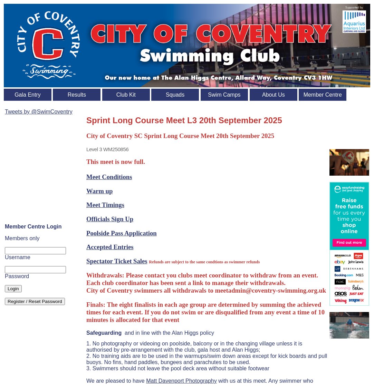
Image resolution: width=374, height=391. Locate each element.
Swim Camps (224, 95)
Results (77, 95)
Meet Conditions (109, 176)
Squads (175, 95)
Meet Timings (105, 204)
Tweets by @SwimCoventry (39, 112)
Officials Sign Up (109, 219)
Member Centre (323, 95)
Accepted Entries (110, 247)
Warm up (99, 191)
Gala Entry (28, 95)
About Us (273, 95)
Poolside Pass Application (121, 233)
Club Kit (126, 95)
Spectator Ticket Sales (116, 261)
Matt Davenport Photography (181, 381)
